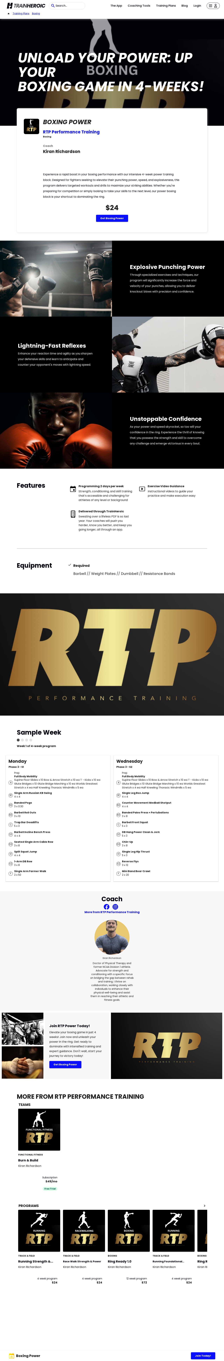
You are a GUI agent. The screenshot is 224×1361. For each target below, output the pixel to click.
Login (197, 6)
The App (116, 6)
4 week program (47, 1278)
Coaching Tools (139, 6)
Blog (184, 6)
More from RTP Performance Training (112, 912)
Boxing (36, 13)
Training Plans (166, 6)
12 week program (137, 1278)
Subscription (49, 1177)
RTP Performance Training (71, 132)
